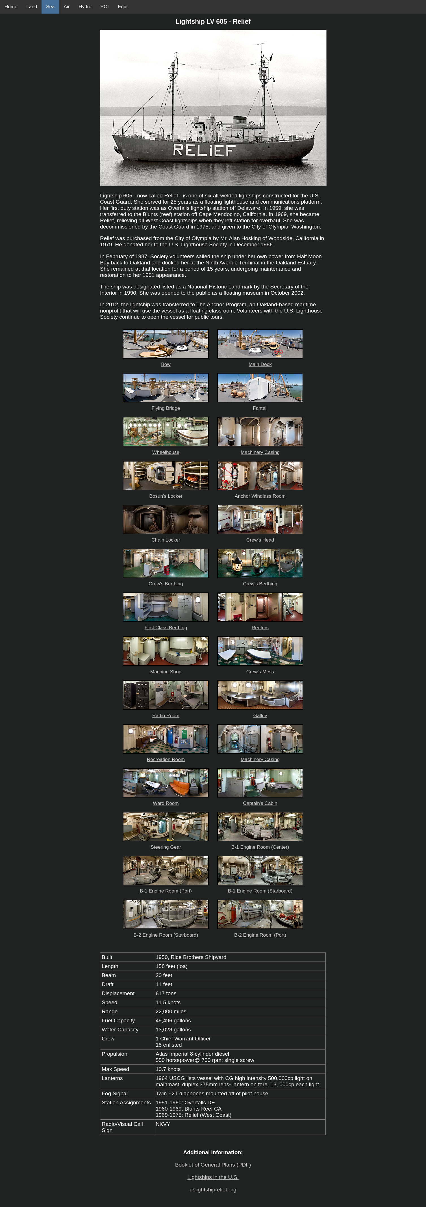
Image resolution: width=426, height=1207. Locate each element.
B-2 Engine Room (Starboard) (166, 932)
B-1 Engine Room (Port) (166, 888)
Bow (166, 361)
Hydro (85, 6)
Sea (50, 6)
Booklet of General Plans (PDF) (213, 1165)
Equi (122, 6)
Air (66, 6)
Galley (260, 712)
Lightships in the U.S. (212, 1177)
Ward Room (166, 800)
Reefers (260, 624)
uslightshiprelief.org (213, 1190)
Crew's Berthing (166, 581)
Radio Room (166, 712)
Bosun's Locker (166, 493)
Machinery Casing (260, 449)
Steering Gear (166, 844)
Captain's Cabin (260, 800)
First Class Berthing (166, 624)
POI (105, 6)
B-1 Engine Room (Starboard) (260, 888)
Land (31, 6)
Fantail (260, 405)
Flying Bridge (166, 405)
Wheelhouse (166, 449)
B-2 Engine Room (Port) (260, 932)
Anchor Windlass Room (260, 493)
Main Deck (260, 361)
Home (11, 6)
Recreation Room (166, 756)
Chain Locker (166, 537)
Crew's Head (260, 537)
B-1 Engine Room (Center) (260, 844)
